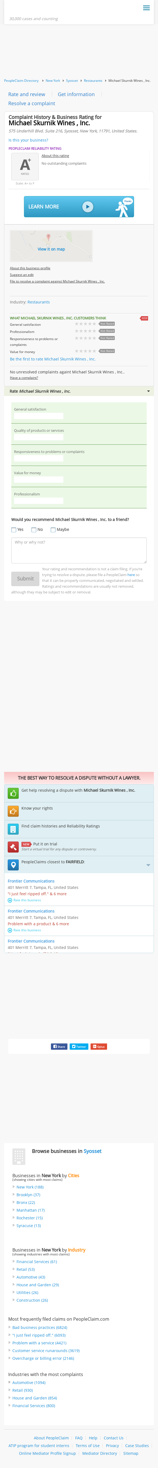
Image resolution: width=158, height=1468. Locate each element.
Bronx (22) (26, 1202)
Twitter (79, 1046)
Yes (20, 529)
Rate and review (26, 94)
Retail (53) (26, 1269)
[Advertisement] (79, 51)
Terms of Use (88, 1445)
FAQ (79, 1438)
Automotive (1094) (28, 1382)
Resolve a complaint (31, 103)
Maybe (63, 529)
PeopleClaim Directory (21, 80)
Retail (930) (22, 1390)
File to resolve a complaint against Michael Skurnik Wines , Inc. (57, 281)
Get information (76, 94)
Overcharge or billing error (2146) (43, 1358)
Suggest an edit (22, 275)
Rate (80, 391)
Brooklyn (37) (28, 1195)
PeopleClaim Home (36, 9)
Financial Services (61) (37, 1261)
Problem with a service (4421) (39, 1342)
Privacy (112, 1445)
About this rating (55, 155)
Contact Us (114, 1438)
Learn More (80, 207)
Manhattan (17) (31, 1210)
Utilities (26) (27, 1292)
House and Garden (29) (38, 1284)
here (131, 574)
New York (53, 80)
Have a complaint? (24, 377)
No (40, 529)
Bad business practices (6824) (39, 1327)
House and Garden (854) (34, 1398)
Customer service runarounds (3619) (46, 1350)
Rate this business (24, 900)
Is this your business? (28, 140)
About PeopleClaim (51, 1438)
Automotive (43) (31, 1277)
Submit (25, 578)
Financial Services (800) (33, 1406)
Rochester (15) (30, 1218)
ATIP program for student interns (39, 1445)
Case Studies (137, 1445)
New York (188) (30, 1187)
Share (59, 1046)
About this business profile (30, 268)
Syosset (72, 80)
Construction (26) (32, 1300)
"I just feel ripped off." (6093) (39, 1335)
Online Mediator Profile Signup (47, 1453)
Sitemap (130, 1453)
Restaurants (93, 80)
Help (93, 1438)
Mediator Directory (99, 1453)
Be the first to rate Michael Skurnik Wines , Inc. (53, 359)
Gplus (99, 1046)
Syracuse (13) (29, 1225)
